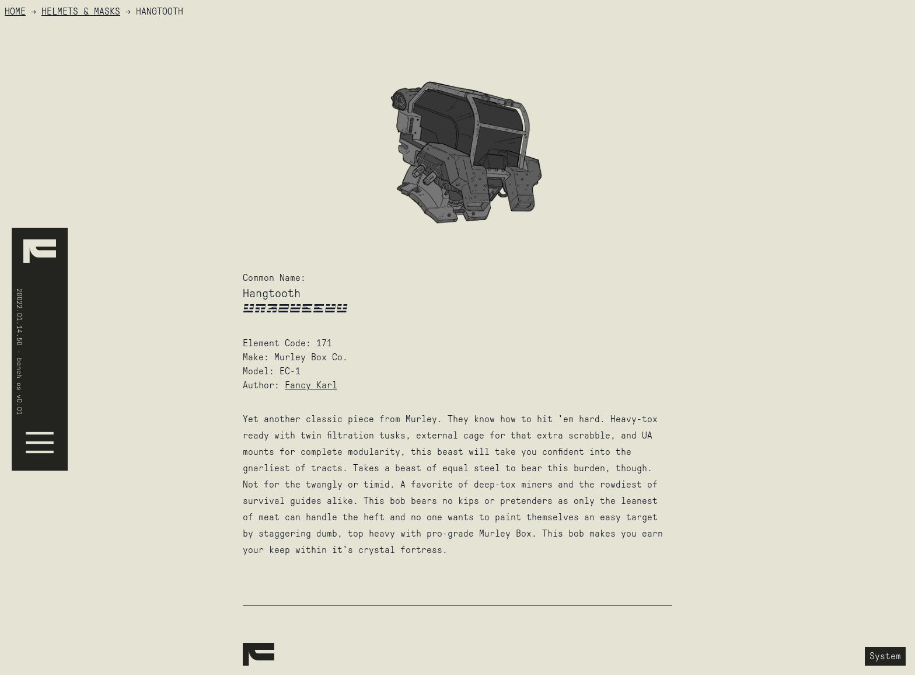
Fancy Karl (311, 385)
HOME (15, 11)
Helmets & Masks (80, 11)
